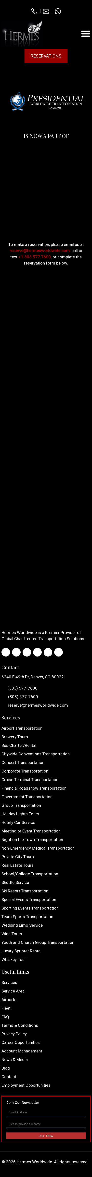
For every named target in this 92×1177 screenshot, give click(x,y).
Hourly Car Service (18, 822)
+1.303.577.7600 (34, 256)
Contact (8, 1076)
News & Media (14, 1059)
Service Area (13, 991)
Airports (8, 999)
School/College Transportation (29, 873)
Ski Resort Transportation (24, 891)
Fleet (6, 1008)
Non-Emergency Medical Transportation (38, 848)
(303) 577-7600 (19, 688)
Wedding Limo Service (22, 925)
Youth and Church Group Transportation (37, 942)
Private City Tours (17, 856)
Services (9, 982)
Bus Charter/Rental (18, 745)
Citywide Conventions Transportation (35, 753)
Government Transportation (27, 796)
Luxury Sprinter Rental (21, 950)
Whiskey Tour (13, 959)
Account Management (21, 1051)
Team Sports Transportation (27, 916)
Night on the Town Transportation (32, 839)
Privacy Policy (14, 1033)
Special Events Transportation (28, 899)
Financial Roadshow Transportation (33, 788)
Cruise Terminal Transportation (29, 779)
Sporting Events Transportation (30, 908)
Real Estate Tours (17, 865)
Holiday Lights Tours (20, 813)
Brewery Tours (14, 736)
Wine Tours (11, 933)
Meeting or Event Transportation (31, 831)
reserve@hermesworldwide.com (40, 250)
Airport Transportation (21, 728)
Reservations (46, 55)
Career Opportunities (20, 1042)
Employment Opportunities (26, 1085)
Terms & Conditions (19, 1025)
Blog (5, 1068)
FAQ (5, 1016)
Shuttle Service (15, 882)
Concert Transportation (22, 762)
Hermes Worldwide (34, 1161)
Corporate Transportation (24, 771)
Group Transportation (21, 805)
